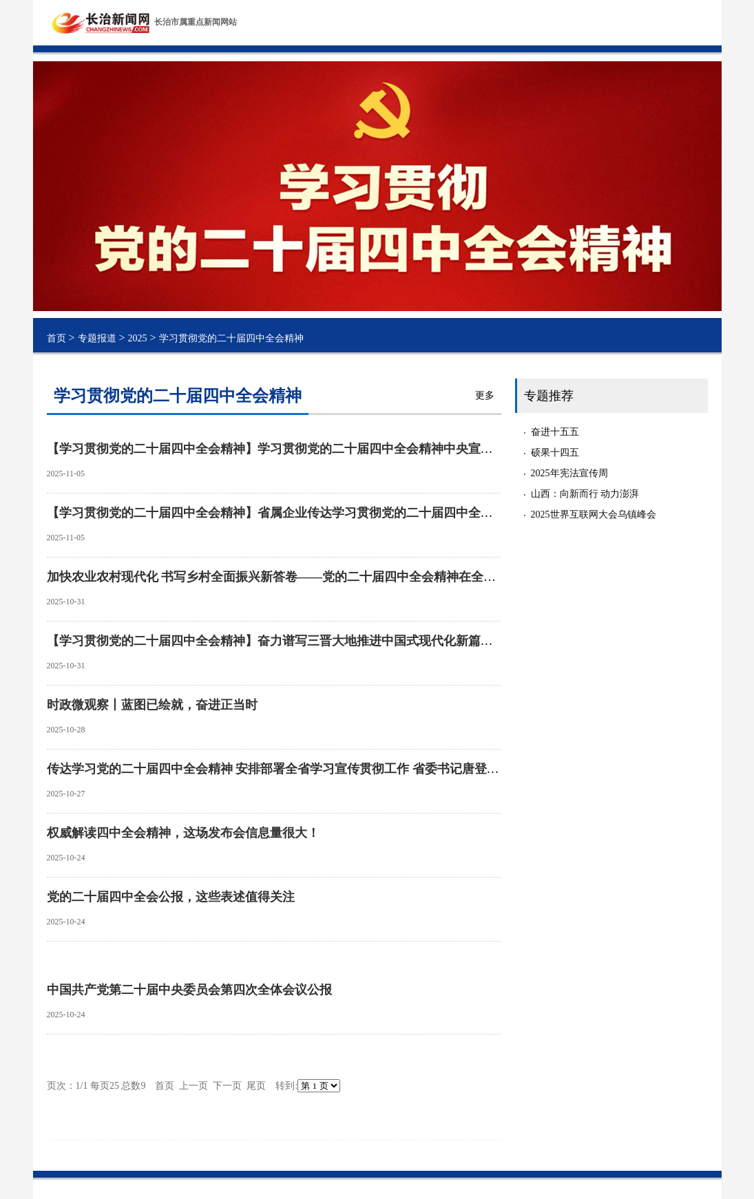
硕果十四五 (555, 452)
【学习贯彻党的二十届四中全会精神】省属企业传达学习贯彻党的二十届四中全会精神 (282, 513)
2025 (137, 338)
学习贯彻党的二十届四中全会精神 (231, 338)
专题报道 (97, 338)
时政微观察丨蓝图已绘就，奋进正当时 (152, 705)
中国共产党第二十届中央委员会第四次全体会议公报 (189, 990)
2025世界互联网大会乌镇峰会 (593, 514)
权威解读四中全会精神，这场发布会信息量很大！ (183, 833)
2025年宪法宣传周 (569, 473)
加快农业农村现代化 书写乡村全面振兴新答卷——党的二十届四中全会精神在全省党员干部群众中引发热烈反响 (352, 577)
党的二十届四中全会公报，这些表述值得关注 (171, 897)
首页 (56, 338)
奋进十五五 (555, 432)
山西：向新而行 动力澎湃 (585, 494)
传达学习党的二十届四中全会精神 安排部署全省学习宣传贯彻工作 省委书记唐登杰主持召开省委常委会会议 (341, 769)
